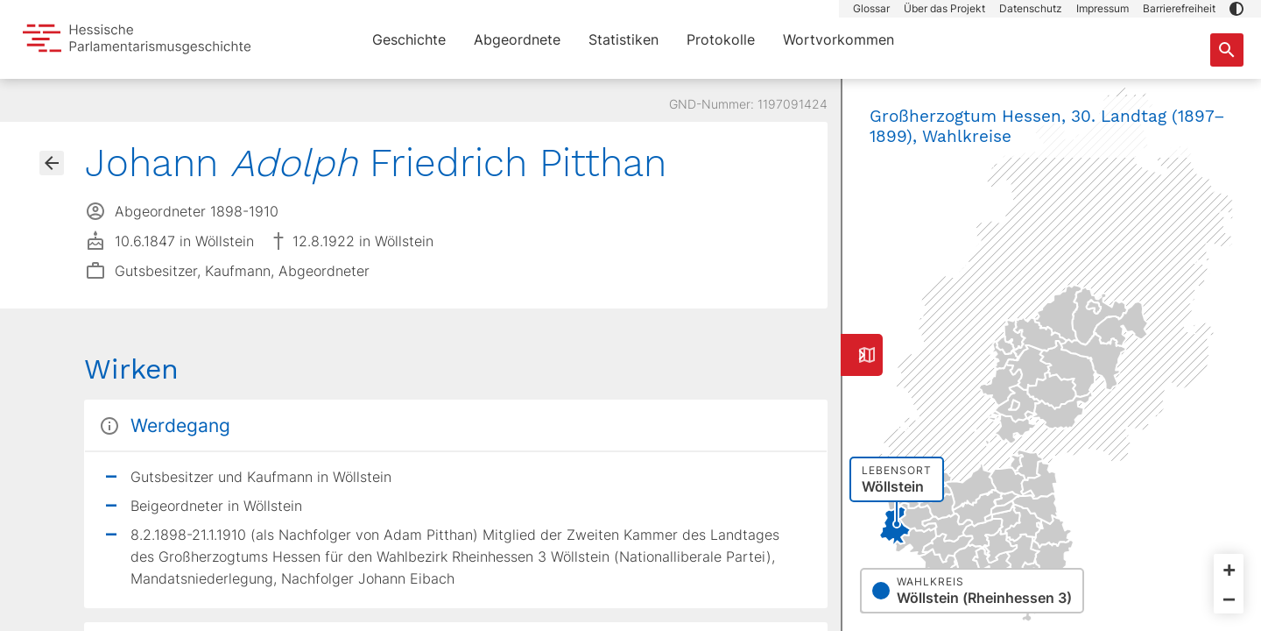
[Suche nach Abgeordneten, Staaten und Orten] (1226, 50)
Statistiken (623, 39)
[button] (1236, 9)
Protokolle (721, 39)
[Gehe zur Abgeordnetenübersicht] (51, 163)
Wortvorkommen (838, 39)
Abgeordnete (517, 39)
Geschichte (409, 39)
